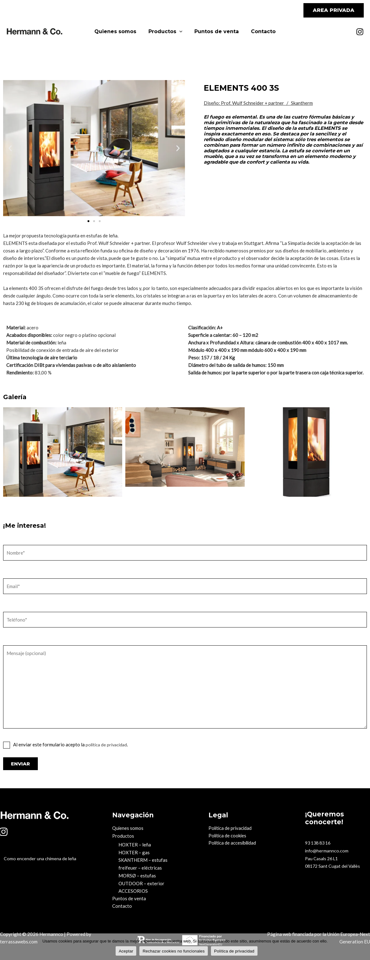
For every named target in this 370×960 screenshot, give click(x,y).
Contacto (260, 31)
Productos (166, 32)
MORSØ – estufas (137, 874)
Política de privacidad (230, 828)
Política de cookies (228, 836)
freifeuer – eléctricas (140, 867)
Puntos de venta (215, 31)
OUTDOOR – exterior (141, 882)
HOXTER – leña (134, 844)
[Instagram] (360, 32)
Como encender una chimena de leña (37, 859)
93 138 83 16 (319, 843)
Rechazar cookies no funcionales (173, 950)
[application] (180, 32)
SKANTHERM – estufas (143, 859)
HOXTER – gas (134, 852)
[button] (333, 10)
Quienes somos (118, 31)
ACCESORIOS (133, 889)
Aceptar (126, 950)
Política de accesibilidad (233, 843)
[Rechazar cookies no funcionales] (362, 946)
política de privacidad (108, 744)
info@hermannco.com (327, 850)
